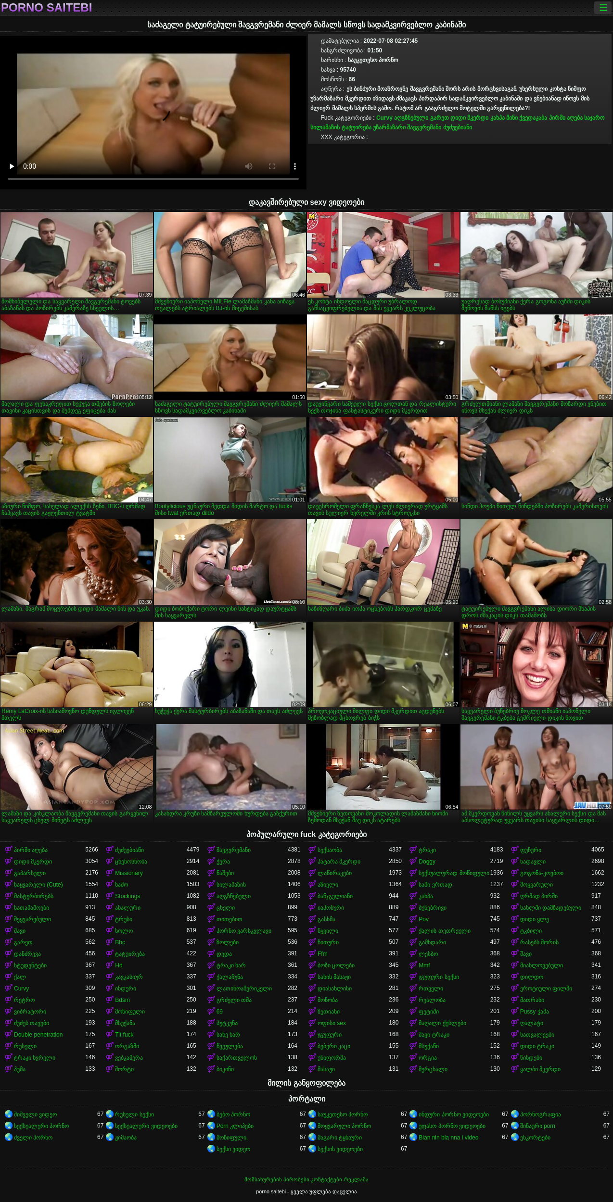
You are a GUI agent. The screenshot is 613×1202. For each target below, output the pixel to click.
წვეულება (230, 1046)
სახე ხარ (228, 1034)
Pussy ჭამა (534, 1011)
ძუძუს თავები (31, 1023)
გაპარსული (30, 873)
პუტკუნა (227, 1023)
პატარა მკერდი (339, 861)
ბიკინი (225, 1069)
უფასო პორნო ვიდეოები (452, 1126)
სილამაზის (325, 127)
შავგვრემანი (424, 127)
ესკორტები (535, 1137)
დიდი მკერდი (469, 117)
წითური (328, 942)
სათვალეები (537, 1034)
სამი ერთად (435, 884)
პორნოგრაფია (540, 1114)
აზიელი (328, 884)
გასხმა (326, 919)
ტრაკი (427, 850)
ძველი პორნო (33, 1137)
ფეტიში (429, 1011)
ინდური (125, 988)
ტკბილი (531, 930)
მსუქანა (125, 1023)
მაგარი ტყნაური (340, 1137)
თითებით (230, 919)
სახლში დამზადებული (550, 907)
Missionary (128, 873)
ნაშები (225, 873)
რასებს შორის (539, 942)
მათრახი (532, 1000)
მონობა (328, 1000)
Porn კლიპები (235, 1126)
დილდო (531, 977)
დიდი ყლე (534, 919)
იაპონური (331, 907)
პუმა (20, 1069)
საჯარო (594, 117)
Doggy (427, 861)
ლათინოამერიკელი (244, 988)
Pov (424, 919)
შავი (20, 930)
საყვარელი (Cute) (38, 884)
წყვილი (328, 930)
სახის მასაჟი (334, 977)
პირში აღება (566, 117)
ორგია (428, 1057)
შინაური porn (537, 1126)
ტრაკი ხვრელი (34, 1057)
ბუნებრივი (433, 907)
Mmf (424, 965)
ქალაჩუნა (230, 977)
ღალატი (531, 1023)
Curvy (384, 117)
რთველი (431, 988)
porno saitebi (46, 7)
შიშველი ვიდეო (35, 1114)
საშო (121, 884)
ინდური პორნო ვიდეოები (454, 1114)
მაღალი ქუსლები (442, 1023)
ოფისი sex (332, 1023)
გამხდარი (432, 942)
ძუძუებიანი (457, 127)
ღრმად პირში (539, 896)
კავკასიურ (129, 977)
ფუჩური (530, 850)
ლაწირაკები (335, 873)
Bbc (120, 942)
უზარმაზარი (389, 127)
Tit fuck (124, 1034)
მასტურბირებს (33, 896)
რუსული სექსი (134, 1114)
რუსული (25, 1046)
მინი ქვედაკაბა (526, 117)
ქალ (20, 977)
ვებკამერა (129, 1057)
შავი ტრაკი (434, 1034)
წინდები (531, 1057)
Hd (118, 965)
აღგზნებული (411, 117)
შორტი (124, 1069)
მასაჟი (326, 1069)
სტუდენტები (30, 965)
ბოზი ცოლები (336, 965)
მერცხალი (433, 1069)
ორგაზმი (127, 1046)
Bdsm (122, 1000)
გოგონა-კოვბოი (541, 873)
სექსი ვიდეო (233, 1149)
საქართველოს (237, 1057)
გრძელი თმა (234, 1000)
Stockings (127, 896)
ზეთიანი (329, 1011)
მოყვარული (536, 884)
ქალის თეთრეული (444, 930)
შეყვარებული (32, 919)
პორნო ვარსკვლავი (244, 930)
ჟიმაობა (126, 1137)
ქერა (223, 861)
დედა (224, 954)
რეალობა (432, 1000)
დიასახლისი (335, 988)
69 (220, 1011)
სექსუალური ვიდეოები (146, 1126)
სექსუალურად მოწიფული (454, 873)
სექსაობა (330, 850)
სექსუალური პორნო (41, 1126)
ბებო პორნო (233, 1114)
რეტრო (24, 1000)
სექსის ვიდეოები (340, 1149)
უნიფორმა (332, 1057)
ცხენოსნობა (131, 861)
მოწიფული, (232, 1137)
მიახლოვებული (541, 965)
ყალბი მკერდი (540, 1069)
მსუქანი (429, 1046)
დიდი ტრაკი (537, 1046)
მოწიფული (130, 1011)
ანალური (127, 907)
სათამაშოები (31, 907)
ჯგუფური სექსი (439, 977)
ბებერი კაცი (334, 1046)
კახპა (497, 117)
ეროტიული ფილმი (546, 988)
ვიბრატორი (30, 1011)
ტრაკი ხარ (231, 965)
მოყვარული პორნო (344, 1126)
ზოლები (228, 942)
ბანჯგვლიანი (335, 896)
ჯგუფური (330, 1034)
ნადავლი (533, 861)
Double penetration (38, 1034)
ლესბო (428, 954)
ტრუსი (123, 919)
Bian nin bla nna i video (448, 1137)
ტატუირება (356, 127)
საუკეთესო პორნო (343, 1114)
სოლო (124, 930)
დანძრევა (27, 954)
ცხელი (226, 907)
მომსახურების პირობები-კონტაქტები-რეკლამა (306, 1179)
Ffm (323, 954)
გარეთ (439, 117)
